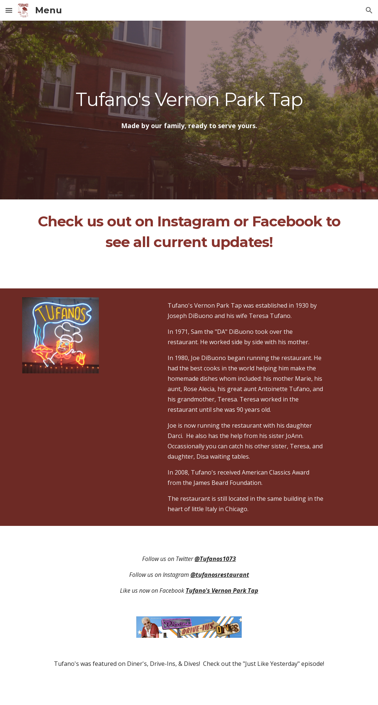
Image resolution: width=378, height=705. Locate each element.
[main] (189, 99)
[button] (9, 10)
